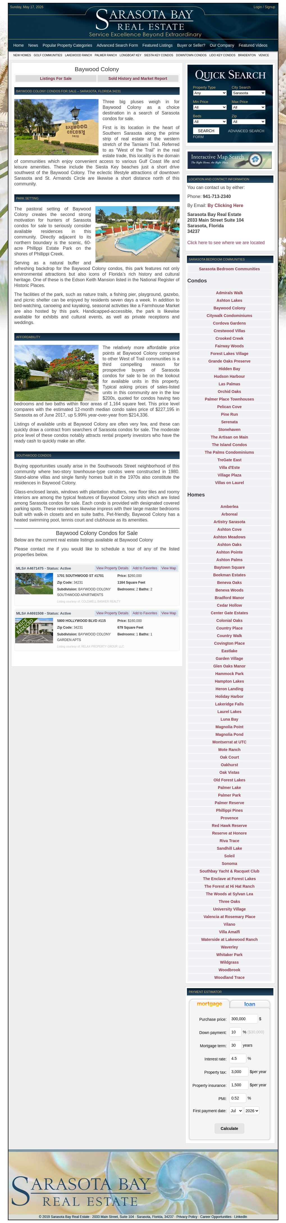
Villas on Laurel (229, 482)
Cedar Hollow (229, 605)
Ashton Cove (229, 529)
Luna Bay (229, 719)
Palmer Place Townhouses (229, 399)
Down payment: (212, 1032)
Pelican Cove (229, 406)
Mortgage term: (213, 1046)
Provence (229, 818)
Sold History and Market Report (137, 78)
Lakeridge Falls (229, 704)
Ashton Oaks (229, 544)
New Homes (22, 55)
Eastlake (229, 651)
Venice (263, 55)
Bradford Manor (229, 597)
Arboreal (229, 514)
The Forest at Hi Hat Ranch (229, 886)
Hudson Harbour (229, 376)
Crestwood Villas (229, 331)
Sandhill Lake (229, 848)
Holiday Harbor (229, 696)
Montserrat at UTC (229, 742)
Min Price (200, 102)
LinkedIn (240, 1217)
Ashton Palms (229, 559)
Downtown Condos (191, 55)
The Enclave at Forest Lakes (229, 878)
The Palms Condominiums (229, 452)
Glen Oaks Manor (229, 666)
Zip (234, 116)
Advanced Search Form (117, 45)
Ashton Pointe (229, 552)
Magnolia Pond (230, 734)
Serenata (229, 422)
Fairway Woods (229, 346)
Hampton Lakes (229, 681)
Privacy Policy (187, 1217)
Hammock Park (229, 673)
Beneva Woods (229, 590)
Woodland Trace (229, 977)
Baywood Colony (230, 308)
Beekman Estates (229, 575)
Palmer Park (229, 795)
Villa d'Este (229, 467)
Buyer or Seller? (191, 45)
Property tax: (215, 1072)
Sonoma (229, 863)
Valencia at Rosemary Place (229, 916)
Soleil (229, 856)
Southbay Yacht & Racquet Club (229, 871)
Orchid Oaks (229, 391)
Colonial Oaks (229, 620)
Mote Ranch (229, 749)
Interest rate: (216, 1059)
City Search (241, 87)
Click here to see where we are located (226, 242)
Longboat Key (130, 55)
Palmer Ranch (106, 55)
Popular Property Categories (67, 45)
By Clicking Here (225, 205)
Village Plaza (229, 475)
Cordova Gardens (229, 323)
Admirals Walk (229, 293)
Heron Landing (229, 689)
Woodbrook (230, 970)
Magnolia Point (230, 727)
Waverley (229, 947)
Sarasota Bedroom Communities (229, 269)
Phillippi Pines (229, 810)
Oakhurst (229, 765)
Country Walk (229, 635)
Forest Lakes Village (229, 353)
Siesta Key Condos (158, 55)
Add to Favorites (145, 568)
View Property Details (112, 568)
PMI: (222, 1098)
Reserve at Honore (229, 833)
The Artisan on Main (229, 437)
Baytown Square (229, 567)
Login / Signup (264, 7)
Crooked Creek (230, 338)
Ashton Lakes (229, 300)
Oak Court (229, 757)
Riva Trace (229, 840)
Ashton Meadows (229, 537)
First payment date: (209, 1111)
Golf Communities (48, 55)
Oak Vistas (229, 772)
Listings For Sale (56, 78)
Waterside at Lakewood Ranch (229, 939)
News (33, 45)
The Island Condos (229, 444)
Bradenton (247, 55)
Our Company (222, 45)
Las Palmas (229, 384)
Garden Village (229, 658)
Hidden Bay (229, 369)
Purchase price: (212, 1019)
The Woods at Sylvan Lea (229, 894)
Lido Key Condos (222, 55)
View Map (168, 568)
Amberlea (230, 506)
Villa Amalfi (229, 932)
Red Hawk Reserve (229, 825)
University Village (229, 909)
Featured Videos (253, 45)
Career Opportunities (215, 1217)
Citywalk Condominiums (229, 315)
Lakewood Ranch (78, 55)
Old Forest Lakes (230, 780)
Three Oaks (229, 901)
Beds (197, 116)
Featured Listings (158, 45)
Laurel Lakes (230, 711)
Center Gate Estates (229, 613)
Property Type (204, 87)
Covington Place (229, 643)
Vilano (229, 924)
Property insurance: (209, 1085)
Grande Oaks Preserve (229, 361)
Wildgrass (229, 962)
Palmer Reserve (229, 803)
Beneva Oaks (229, 582)
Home (18, 45)
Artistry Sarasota (229, 522)
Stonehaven (229, 429)
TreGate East (230, 460)
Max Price (240, 102)
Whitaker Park (229, 954)
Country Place (229, 628)
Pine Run (229, 414)
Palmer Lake (229, 787)
